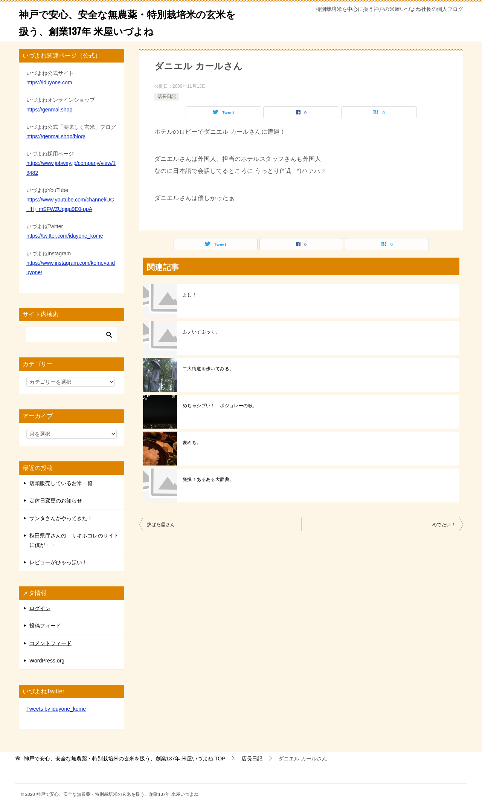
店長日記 (167, 96)
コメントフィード (50, 643)
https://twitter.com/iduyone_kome (64, 236)
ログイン (39, 608)
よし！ (190, 295)
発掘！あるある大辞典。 (208, 479)
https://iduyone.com (49, 82)
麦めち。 (192, 442)
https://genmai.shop (49, 110)
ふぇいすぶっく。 (201, 331)
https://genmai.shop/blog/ (55, 136)
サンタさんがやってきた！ (61, 518)
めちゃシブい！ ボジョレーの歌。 (220, 405)
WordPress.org (46, 661)
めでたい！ (444, 524)
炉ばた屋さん (161, 524)
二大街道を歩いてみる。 (208, 368)
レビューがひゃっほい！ (58, 562)
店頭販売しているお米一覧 (61, 483)
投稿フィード (45, 626)
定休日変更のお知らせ (55, 501)
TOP (125, 759)
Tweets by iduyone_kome (56, 709)
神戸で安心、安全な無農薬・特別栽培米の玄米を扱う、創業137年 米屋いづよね (127, 21)
